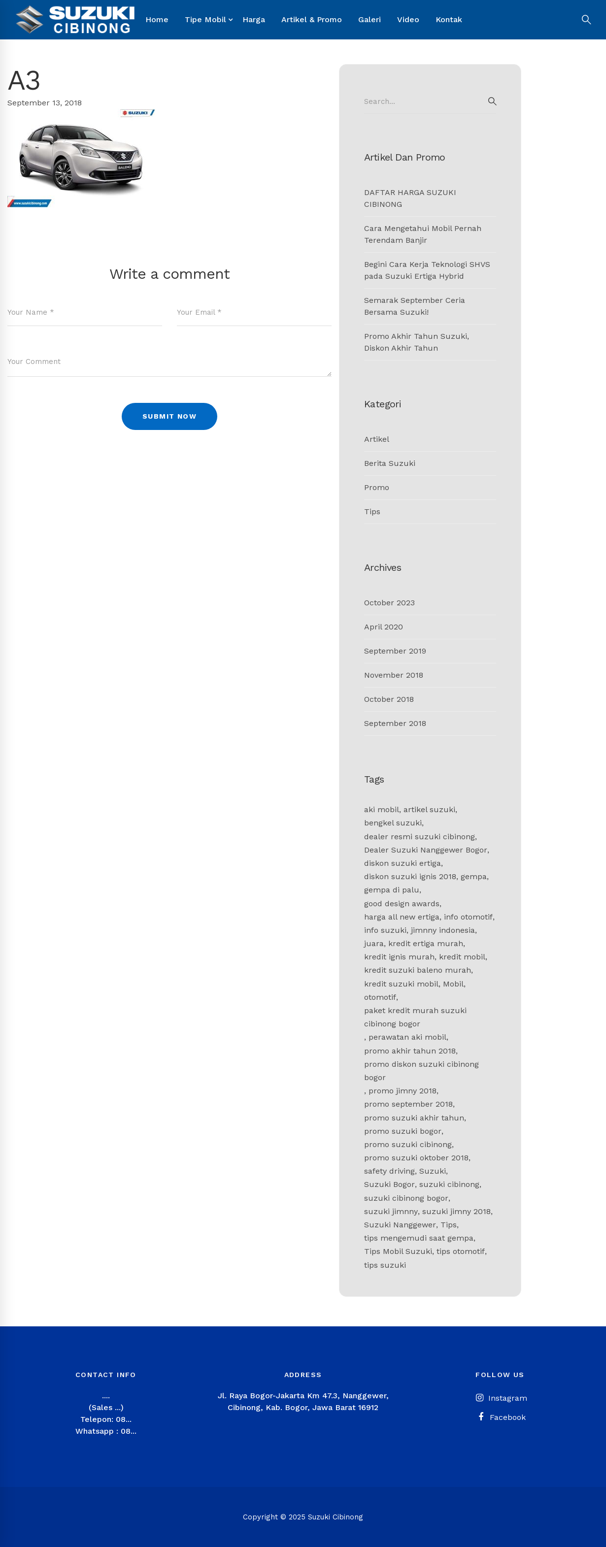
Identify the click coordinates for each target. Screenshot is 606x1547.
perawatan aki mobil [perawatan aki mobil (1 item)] (407, 1037)
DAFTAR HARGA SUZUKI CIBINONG (410, 198)
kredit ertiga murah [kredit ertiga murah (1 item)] (425, 943)
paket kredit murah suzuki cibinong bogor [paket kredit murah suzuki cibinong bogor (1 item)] (415, 1017)
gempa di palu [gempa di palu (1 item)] (391, 889)
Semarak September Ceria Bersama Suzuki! (414, 306)
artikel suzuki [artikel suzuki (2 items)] (429, 809)
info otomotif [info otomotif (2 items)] (468, 917)
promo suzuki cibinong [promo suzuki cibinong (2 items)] (408, 1144)
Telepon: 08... (106, 1419)
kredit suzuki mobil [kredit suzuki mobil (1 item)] (401, 983)
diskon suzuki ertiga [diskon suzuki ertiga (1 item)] (402, 863)
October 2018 (389, 699)
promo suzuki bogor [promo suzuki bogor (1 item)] (402, 1131)
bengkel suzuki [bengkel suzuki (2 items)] (393, 822)
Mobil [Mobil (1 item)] (453, 983)
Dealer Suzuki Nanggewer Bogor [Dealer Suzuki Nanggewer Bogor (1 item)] (425, 850)
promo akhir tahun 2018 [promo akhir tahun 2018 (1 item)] (410, 1050)
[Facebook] (500, 1417)
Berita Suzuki (389, 463)
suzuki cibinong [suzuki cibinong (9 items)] (449, 1184)
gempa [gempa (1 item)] (474, 876)
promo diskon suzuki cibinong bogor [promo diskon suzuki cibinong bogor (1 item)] (421, 1070)
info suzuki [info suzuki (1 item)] (385, 930)
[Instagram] (500, 1398)
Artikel (376, 439)
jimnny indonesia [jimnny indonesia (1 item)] (443, 930)
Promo (376, 487)
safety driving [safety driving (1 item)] (389, 1171)
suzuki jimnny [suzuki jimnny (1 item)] (391, 1211)
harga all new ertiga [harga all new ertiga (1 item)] (401, 917)
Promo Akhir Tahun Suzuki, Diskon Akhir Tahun (416, 342)
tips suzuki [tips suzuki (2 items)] (385, 1265)
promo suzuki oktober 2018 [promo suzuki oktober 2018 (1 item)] (416, 1157)
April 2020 (383, 626)
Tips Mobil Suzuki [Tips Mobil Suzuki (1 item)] (398, 1251)
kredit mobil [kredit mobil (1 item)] (462, 956)
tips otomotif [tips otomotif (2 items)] (461, 1251)
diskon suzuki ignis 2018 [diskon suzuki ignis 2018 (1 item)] (410, 876)
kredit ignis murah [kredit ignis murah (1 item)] (399, 956)
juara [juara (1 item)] (374, 943)
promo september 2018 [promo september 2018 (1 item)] (408, 1104)
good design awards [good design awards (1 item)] (401, 903)
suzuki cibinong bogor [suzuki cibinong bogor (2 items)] (406, 1198)
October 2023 (389, 602)
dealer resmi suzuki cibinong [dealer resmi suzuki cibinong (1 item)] (419, 836)
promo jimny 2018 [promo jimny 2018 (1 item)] (403, 1090)
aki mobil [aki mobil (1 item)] (381, 809)
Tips (372, 511)
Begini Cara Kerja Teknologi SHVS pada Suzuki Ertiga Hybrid (427, 270)
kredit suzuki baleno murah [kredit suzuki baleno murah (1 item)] (417, 970)
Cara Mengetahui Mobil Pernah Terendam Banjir (422, 234)
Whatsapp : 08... (105, 1431)
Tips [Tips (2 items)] (448, 1224)
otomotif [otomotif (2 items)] (380, 997)
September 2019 (395, 651)
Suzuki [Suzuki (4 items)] (432, 1171)
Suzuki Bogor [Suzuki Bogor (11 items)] (389, 1184)
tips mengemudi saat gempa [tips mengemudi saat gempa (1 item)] (418, 1238)
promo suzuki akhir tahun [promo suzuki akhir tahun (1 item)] (414, 1117)
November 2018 (393, 675)
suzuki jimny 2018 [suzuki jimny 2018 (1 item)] (456, 1211)
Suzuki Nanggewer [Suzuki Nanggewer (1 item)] (400, 1224)
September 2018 (395, 723)
